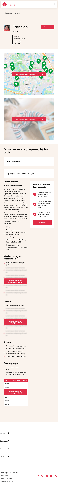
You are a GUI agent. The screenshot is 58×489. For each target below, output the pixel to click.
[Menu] (55, 4)
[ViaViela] (8, 4)
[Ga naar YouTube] (47, 476)
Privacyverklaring (7, 478)
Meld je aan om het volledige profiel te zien (29, 74)
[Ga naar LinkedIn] (51, 476)
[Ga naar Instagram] (42, 476)
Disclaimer (5, 475)
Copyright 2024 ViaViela (9, 472)
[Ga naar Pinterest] (56, 476)
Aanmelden (48, 27)
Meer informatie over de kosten (21, 347)
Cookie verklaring (7, 481)
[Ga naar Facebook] (38, 476)
